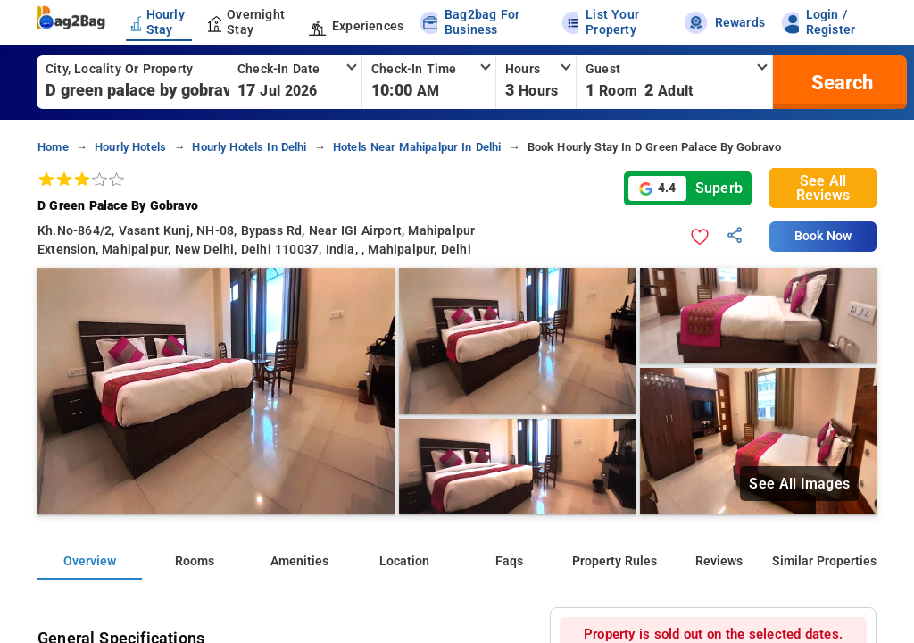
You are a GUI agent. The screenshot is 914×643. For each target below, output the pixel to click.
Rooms (194, 561)
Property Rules (614, 561)
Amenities (299, 561)
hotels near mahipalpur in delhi (417, 147)
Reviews (719, 561)
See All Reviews (823, 188)
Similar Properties (824, 561)
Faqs (509, 561)
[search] (840, 82)
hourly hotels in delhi (249, 147)
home (53, 147)
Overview (89, 561)
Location (404, 561)
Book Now (823, 236)
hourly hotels (130, 147)
